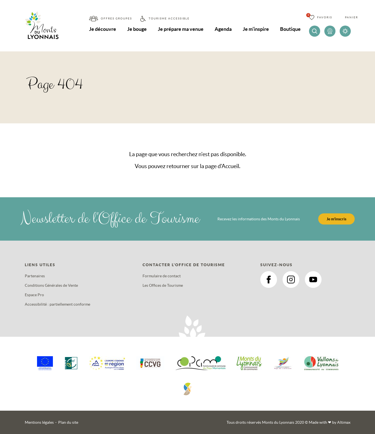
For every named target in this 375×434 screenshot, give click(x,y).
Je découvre (102, 29)
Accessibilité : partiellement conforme (57, 304)
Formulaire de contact (162, 276)
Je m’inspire (256, 29)
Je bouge (137, 29)
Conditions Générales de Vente (51, 285)
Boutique (290, 29)
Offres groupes (116, 18)
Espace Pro (34, 295)
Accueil (230, 166)
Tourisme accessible (169, 18)
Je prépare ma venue (181, 29)
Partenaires (35, 276)
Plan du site (68, 422)
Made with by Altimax (330, 422)
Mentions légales (39, 422)
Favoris (324, 17)
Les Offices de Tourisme (163, 285)
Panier (351, 17)
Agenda (223, 29)
